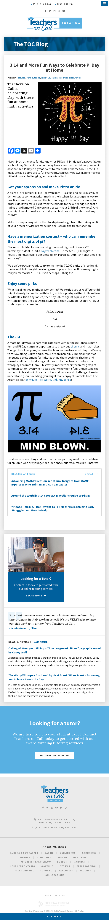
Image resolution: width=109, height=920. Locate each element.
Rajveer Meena (50, 251)
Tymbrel (81, 911)
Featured (21, 77)
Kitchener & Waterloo (36, 861)
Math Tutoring (33, 77)
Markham (80, 861)
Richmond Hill (24, 870)
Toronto (46, 870)
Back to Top (59, 895)
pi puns (75, 346)
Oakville (47, 866)
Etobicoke (44, 857)
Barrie (49, 852)
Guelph (62, 857)
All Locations (55, 875)
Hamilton (79, 857)
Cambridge (89, 852)
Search (48, 895)
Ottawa (65, 866)
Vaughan (85, 870)
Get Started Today (52, 755)
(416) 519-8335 (42, 4)
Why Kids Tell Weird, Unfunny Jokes (48, 380)
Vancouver (66, 870)
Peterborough (87, 866)
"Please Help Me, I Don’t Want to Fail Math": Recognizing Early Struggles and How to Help (52, 508)
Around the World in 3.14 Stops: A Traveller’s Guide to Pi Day (50, 496)
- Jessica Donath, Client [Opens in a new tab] (23, 628)
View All (89, 474)
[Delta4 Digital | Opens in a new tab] (54, 906)
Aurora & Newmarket (24, 852)
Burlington (68, 852)
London (62, 861)
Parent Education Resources (54, 77)
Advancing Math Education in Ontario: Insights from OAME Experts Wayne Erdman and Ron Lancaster (50, 482)
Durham (25, 857)
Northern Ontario (22, 866)
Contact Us (54, 916)
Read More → (41, 641)
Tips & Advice (75, 77)
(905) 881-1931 (66, 4)
